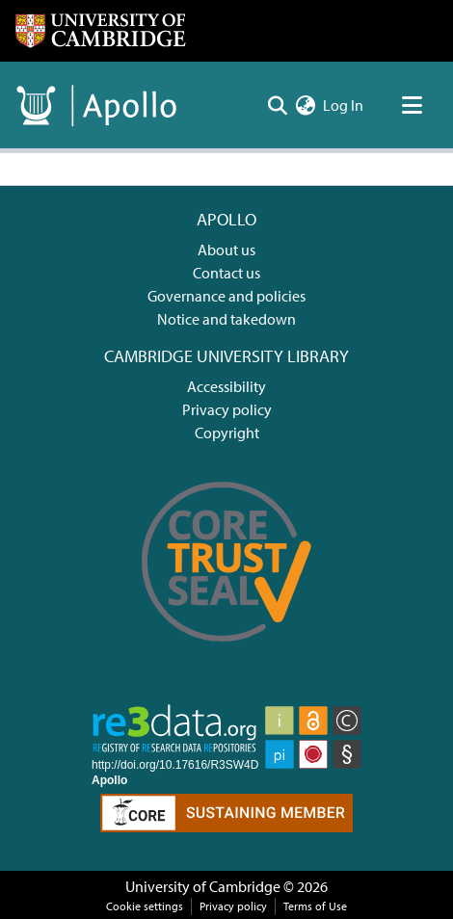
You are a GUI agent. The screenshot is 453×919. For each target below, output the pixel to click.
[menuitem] (305, 105)
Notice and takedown (226, 318)
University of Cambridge (202, 886)
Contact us (226, 272)
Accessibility (226, 386)
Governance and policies (226, 295)
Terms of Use (315, 906)
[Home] (100, 31)
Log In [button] (344, 105)
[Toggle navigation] (412, 105)
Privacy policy (227, 409)
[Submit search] (277, 105)
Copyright (227, 432)
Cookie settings (144, 906)
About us (226, 249)
